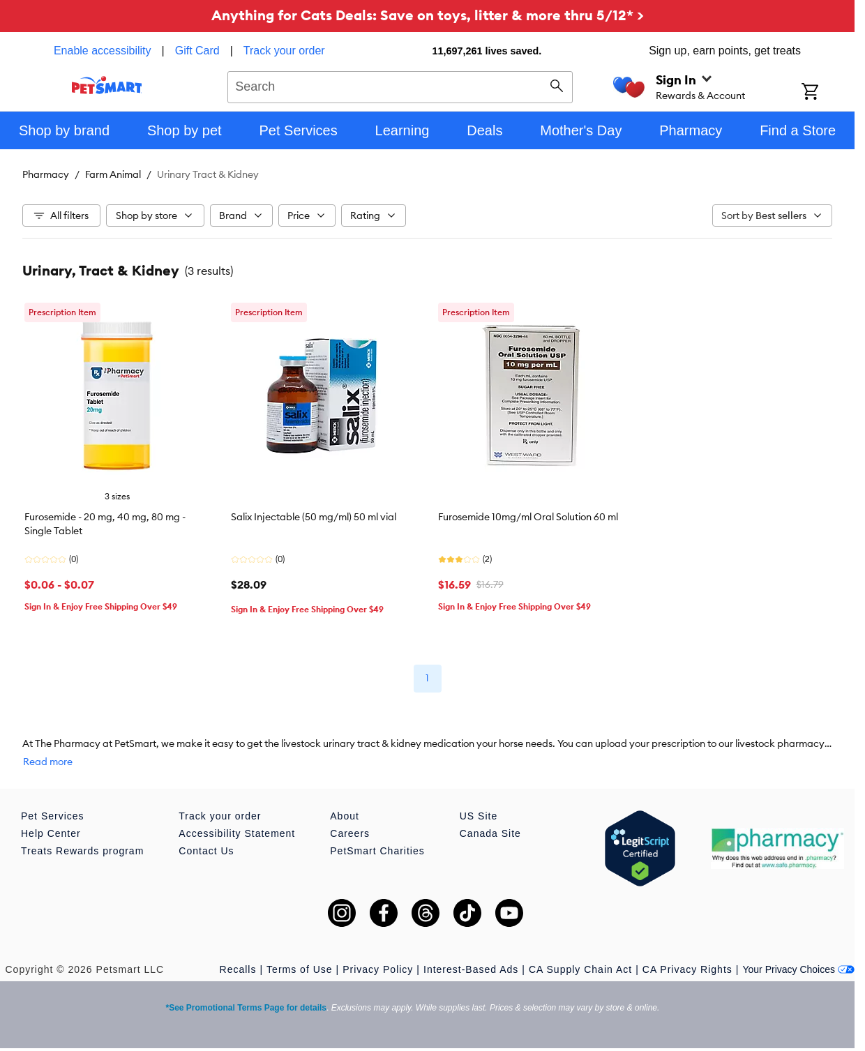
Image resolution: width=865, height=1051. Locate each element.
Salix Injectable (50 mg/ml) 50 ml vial (313, 517)
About (344, 816)
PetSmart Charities (377, 850)
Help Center (51, 833)
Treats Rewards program (82, 850)
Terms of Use (299, 969)
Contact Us (206, 850)
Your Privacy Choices (798, 969)
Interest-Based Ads (470, 969)
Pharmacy (45, 174)
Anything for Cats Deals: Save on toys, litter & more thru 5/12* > (427, 15)
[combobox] (400, 85)
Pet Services (52, 816)
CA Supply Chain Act (580, 969)
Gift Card (197, 50)
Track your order (284, 50)
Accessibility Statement (237, 833)
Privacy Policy (378, 969)
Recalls (238, 969)
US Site (478, 816)
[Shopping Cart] (828, 93)
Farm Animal (113, 174)
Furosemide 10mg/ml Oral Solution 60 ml (528, 517)
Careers (350, 833)
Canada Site (490, 833)
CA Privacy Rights (687, 969)
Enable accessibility (102, 50)
